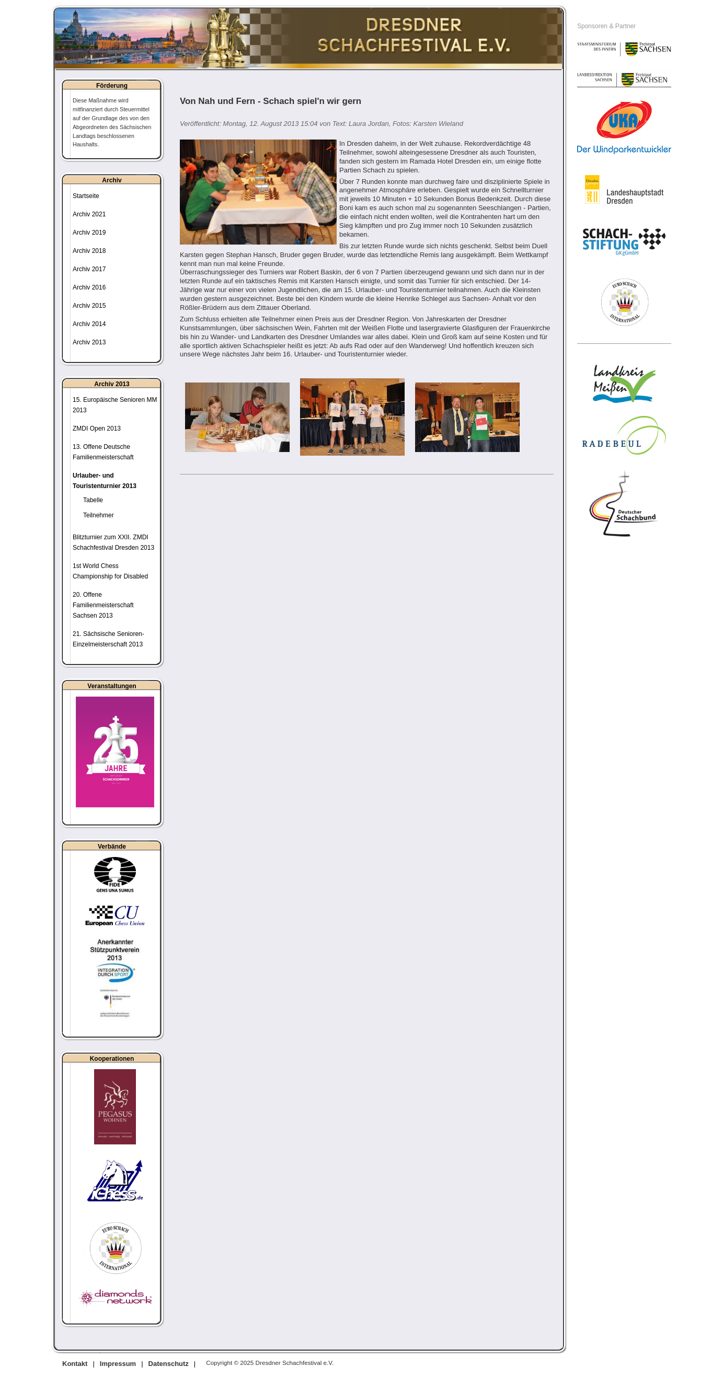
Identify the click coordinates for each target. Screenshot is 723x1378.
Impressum (118, 1364)
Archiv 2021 (89, 214)
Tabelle (93, 500)
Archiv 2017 (89, 269)
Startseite (86, 196)
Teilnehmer (98, 515)
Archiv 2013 (89, 342)
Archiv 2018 (89, 250)
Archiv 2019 (89, 232)
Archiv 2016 (89, 287)
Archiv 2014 (89, 324)
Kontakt (74, 1364)
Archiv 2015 (89, 305)
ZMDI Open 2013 (97, 428)
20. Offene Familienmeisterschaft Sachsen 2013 (103, 605)
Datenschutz (168, 1364)
